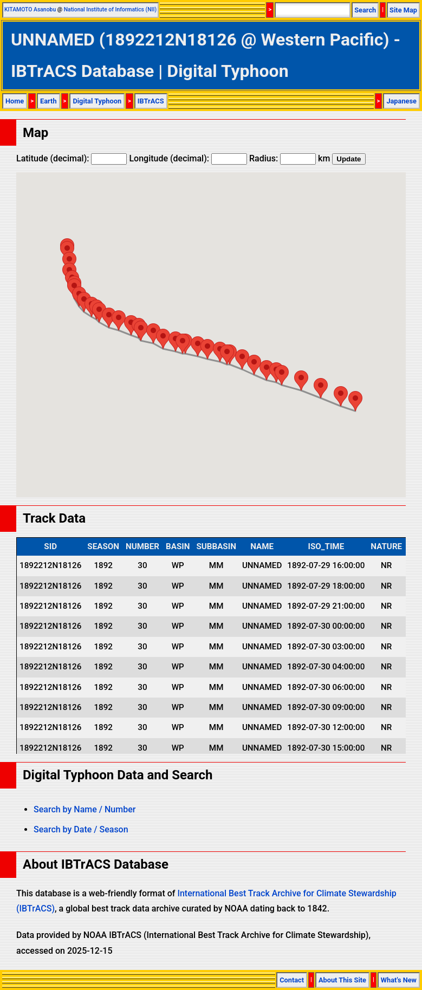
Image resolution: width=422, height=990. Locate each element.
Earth (48, 101)
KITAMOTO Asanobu (30, 9)
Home (14, 101)
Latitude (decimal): (71, 158)
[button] (355, 401)
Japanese (401, 101)
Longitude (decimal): (188, 158)
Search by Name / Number (84, 809)
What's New (399, 980)
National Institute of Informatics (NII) (110, 9)
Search (365, 10)
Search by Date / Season (81, 829)
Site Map (403, 10)
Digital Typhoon (97, 101)
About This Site (342, 980)
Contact (292, 980)
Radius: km (289, 158)
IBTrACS (151, 101)
